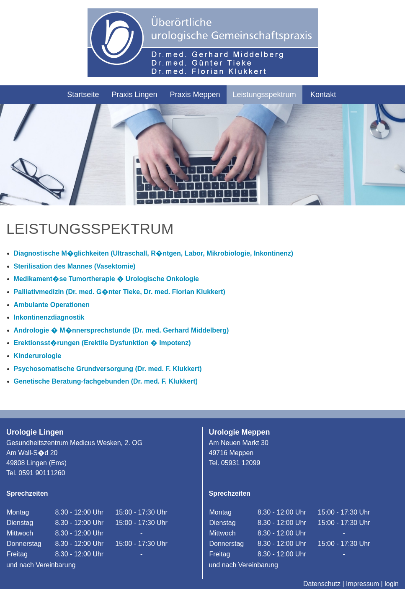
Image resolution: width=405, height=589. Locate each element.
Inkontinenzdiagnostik (49, 317)
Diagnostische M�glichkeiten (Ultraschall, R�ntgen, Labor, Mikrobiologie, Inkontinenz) (154, 253)
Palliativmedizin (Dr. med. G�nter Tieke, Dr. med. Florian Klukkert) (119, 291)
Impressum (362, 583)
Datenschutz (322, 583)
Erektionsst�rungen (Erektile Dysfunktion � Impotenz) (102, 342)
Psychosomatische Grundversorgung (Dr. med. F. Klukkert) (108, 368)
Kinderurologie (38, 355)
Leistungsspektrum (264, 94)
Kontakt (323, 94)
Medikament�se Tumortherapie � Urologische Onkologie (106, 278)
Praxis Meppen (195, 94)
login (391, 583)
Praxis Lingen (134, 94)
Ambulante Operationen (52, 304)
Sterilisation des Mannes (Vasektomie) (75, 266)
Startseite (83, 94)
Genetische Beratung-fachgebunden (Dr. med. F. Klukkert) (106, 381)
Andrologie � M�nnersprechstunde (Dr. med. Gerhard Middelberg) (121, 330)
